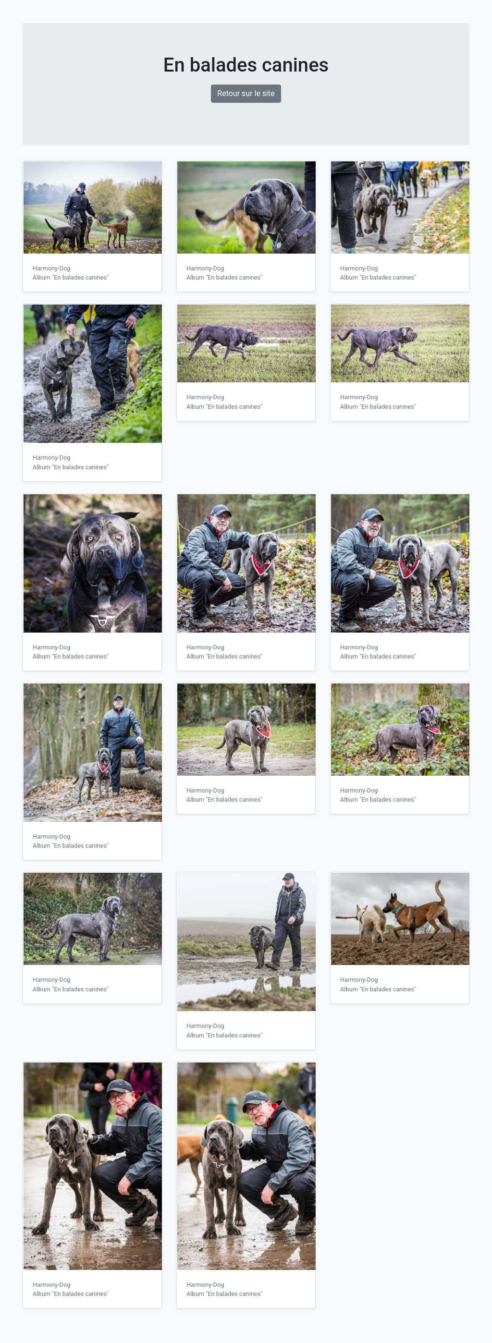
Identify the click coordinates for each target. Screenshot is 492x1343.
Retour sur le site (245, 93)
